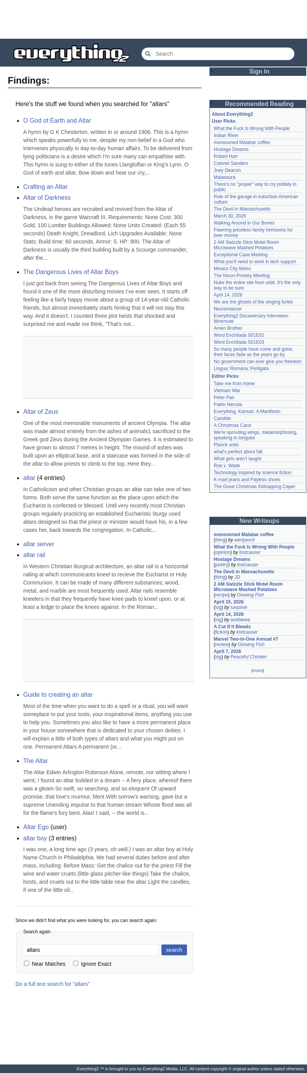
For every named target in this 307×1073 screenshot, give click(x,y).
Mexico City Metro (232, 268)
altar (29, 478)
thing (220, 540)
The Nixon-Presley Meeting (242, 275)
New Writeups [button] (260, 521)
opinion (222, 552)
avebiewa (240, 619)
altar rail (34, 555)
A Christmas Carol (232, 425)
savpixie (238, 607)
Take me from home (234, 383)
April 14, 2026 (228, 295)
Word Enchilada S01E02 (239, 335)
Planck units (226, 444)
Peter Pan (224, 397)
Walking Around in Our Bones (244, 223)
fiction (221, 632)
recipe (221, 595)
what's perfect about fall (238, 451)
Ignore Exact (92, 964)
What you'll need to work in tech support (255, 261)
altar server (38, 544)
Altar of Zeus (40, 411)
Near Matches (44, 964)
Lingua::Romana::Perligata (241, 368)
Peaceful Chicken (248, 657)
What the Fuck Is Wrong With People (252, 128)
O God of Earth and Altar (57, 120)
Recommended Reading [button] (259, 104)
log (218, 607)
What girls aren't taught (237, 458)
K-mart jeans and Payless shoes (247, 479)
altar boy (35, 838)
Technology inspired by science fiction (253, 472)
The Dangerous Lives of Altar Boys (70, 272)
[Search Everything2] (218, 53)
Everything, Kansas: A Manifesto (247, 411)
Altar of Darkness (47, 197)
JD (237, 577)
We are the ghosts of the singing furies (253, 302)
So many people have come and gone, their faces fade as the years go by (253, 351)
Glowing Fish (250, 595)
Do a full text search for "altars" (52, 984)
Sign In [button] (259, 71)
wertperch (244, 540)
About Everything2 (232, 114)
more (257, 670)
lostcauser (250, 552)
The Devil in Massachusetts (242, 209)
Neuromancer (228, 309)
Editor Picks (225, 376)
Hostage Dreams (231, 149)
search (174, 950)
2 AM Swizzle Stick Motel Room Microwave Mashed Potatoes (246, 245)
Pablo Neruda (228, 404)
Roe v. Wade (227, 465)
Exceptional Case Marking (241, 254)
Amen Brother (228, 328)
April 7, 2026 (227, 651)
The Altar (35, 761)
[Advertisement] (154, 19)
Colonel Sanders (231, 163)
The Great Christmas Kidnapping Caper (254, 486)
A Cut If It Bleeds (232, 626)
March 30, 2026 (230, 216)
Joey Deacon (227, 170)
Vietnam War (227, 390)
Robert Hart (226, 156)
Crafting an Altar (45, 186)
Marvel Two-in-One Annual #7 (246, 639)
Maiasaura (224, 177)
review (222, 644)
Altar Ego (36, 827)
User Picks (223, 121)
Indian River (226, 135)
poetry (221, 564)
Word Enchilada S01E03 (239, 342)
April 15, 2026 (229, 602)
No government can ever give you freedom (258, 361)
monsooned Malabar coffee (242, 142)
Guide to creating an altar (58, 694)
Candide (222, 418)
